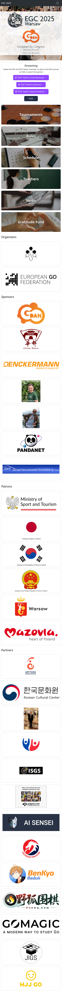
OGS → (31, 98)
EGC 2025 (6, 3)
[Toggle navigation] (58, 3)
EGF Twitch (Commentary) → (31, 77)
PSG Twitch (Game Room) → (31, 91)
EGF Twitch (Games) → (31, 84)
